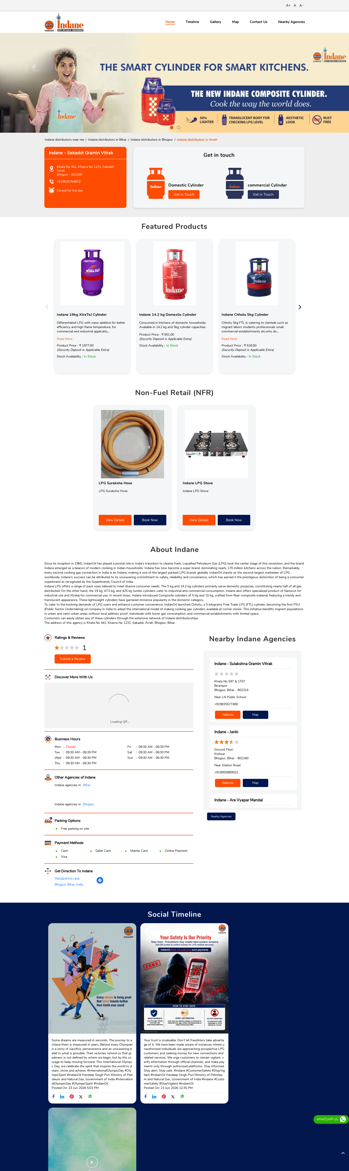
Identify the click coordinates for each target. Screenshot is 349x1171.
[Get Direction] (100, 883)
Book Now (150, 520)
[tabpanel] (174, 83)
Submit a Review (73, 659)
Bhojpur (88, 804)
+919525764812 (69, 181)
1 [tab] (171, 127)
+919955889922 (226, 772)
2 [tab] (178, 127)
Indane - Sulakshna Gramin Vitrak (243, 663)
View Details (115, 520)
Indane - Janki (226, 731)
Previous (48, 306)
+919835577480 (226, 704)
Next (301, 306)
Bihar (86, 785)
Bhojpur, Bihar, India (69, 884)
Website (227, 714)
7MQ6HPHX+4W (67, 879)
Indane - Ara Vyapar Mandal (238, 799)
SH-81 (49, 1127)
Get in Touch (184, 194)
